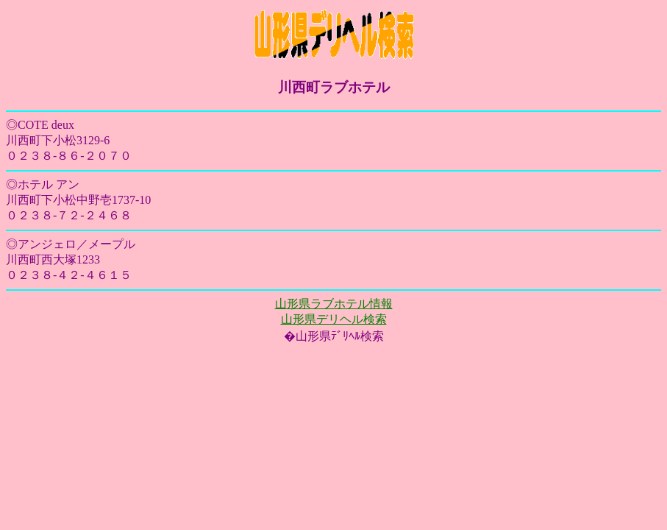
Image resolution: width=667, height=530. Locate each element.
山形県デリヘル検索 (334, 319)
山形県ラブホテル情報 (334, 303)
